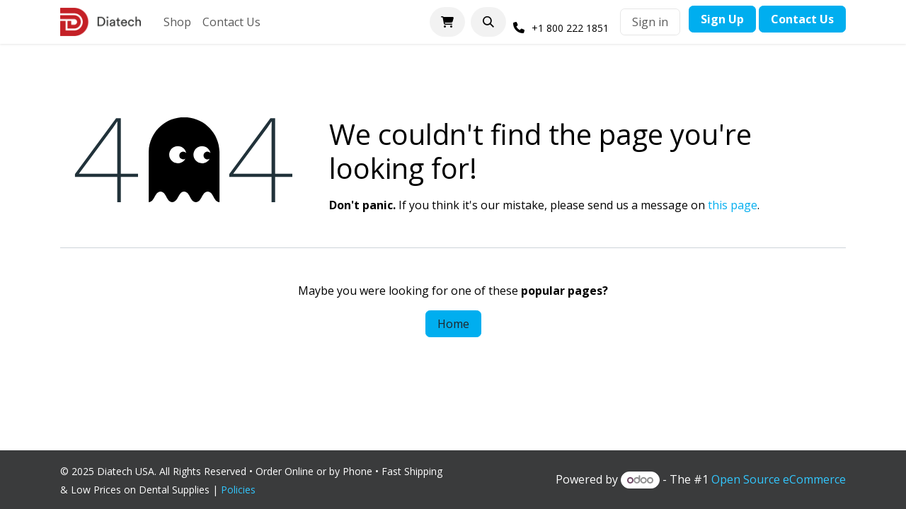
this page (732, 205)
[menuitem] (177, 22)
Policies (241, 489)
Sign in (650, 22)
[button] (488, 22)
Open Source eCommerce (778, 479)
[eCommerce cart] (447, 22)
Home (453, 324)
